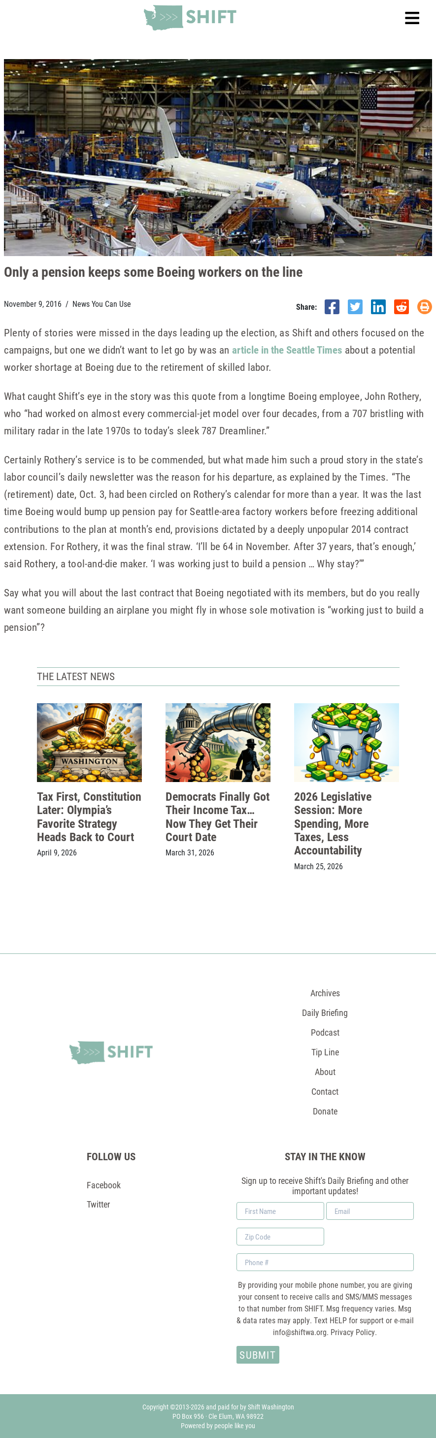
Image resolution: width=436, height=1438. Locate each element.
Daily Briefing (325, 1012)
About (325, 1072)
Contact (324, 1091)
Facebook (104, 1185)
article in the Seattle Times (287, 350)
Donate (325, 1111)
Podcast (325, 1032)
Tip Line (325, 1052)
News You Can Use (101, 304)
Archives (325, 993)
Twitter (98, 1204)
